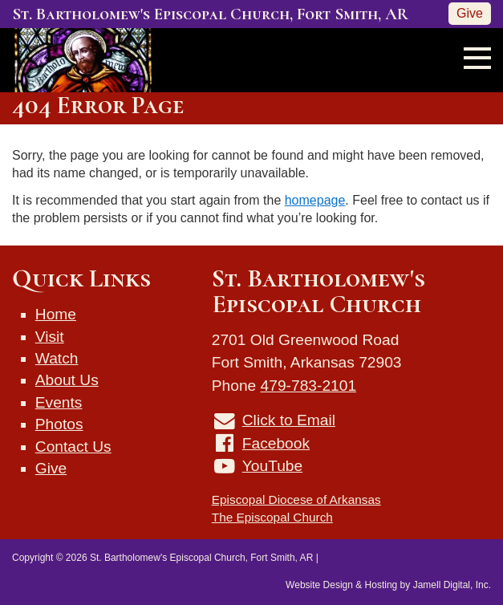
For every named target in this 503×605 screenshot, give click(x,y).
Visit (49, 336)
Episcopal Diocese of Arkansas (296, 499)
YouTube (272, 465)
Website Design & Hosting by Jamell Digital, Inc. (388, 585)
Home (55, 314)
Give (469, 13)
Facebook (276, 443)
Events (59, 402)
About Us (67, 380)
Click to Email (288, 420)
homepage (315, 200)
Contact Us (73, 446)
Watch (57, 358)
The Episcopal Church (272, 517)
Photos (59, 424)
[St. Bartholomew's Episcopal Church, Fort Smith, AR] (77, 58)
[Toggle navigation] (472, 56)
